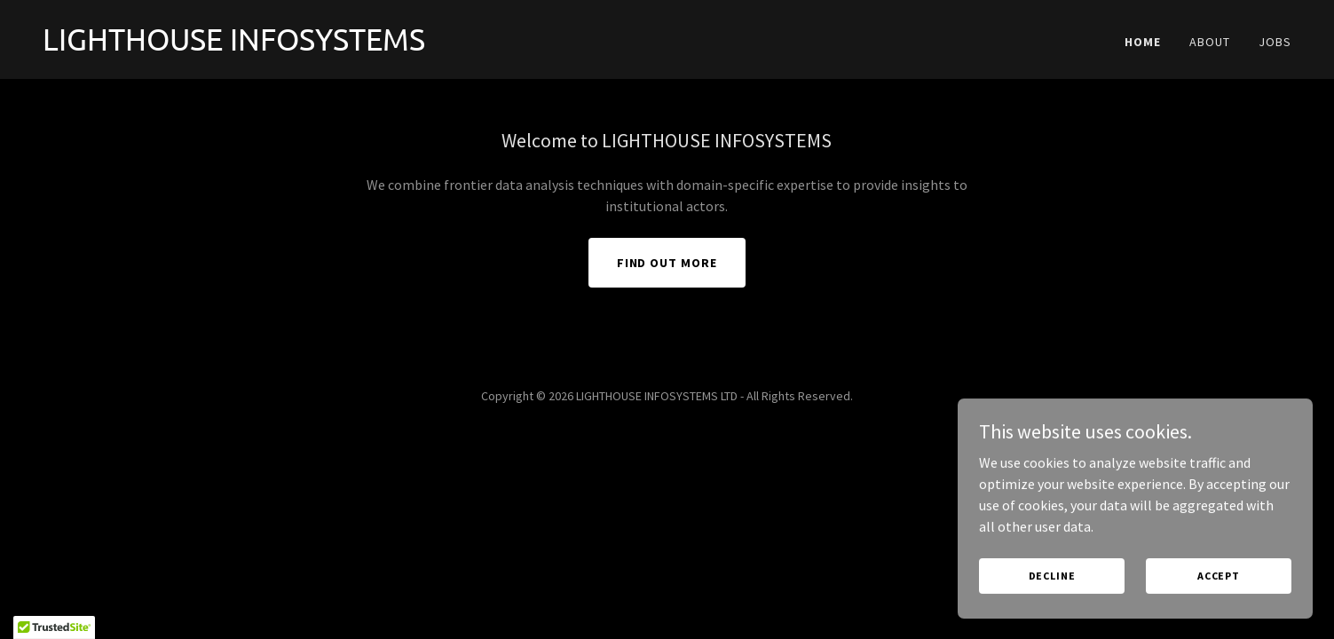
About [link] (1209, 42)
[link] (348, 45)
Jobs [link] (1275, 42)
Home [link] (1143, 42)
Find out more (667, 263)
